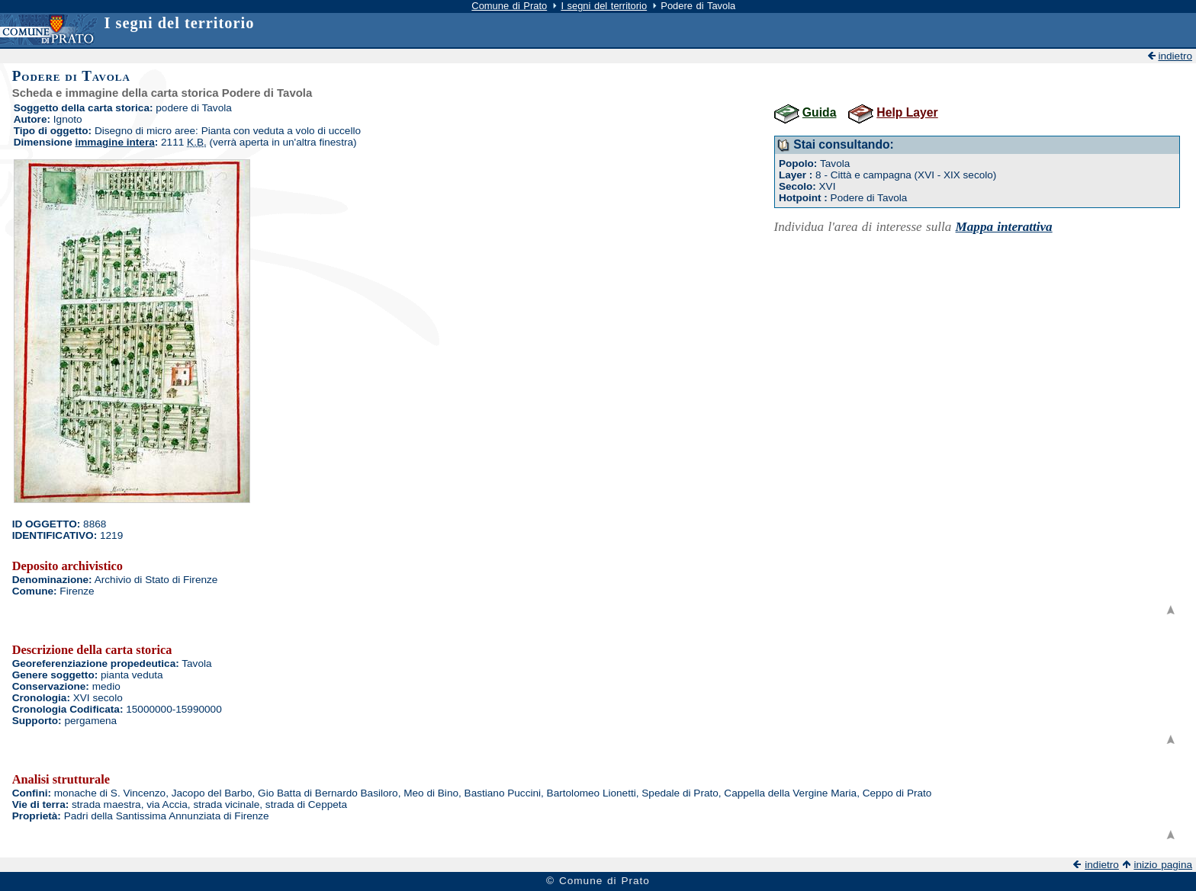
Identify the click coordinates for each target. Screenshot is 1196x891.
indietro (1175, 56)
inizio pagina (1162, 864)
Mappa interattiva (1004, 227)
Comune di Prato (509, 5)
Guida (819, 112)
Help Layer (906, 112)
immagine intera (115, 142)
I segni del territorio (604, 5)
